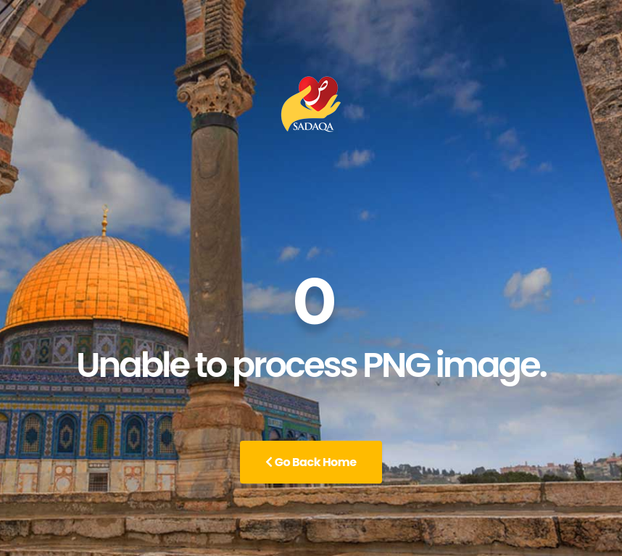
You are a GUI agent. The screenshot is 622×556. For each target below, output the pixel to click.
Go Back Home (310, 462)
